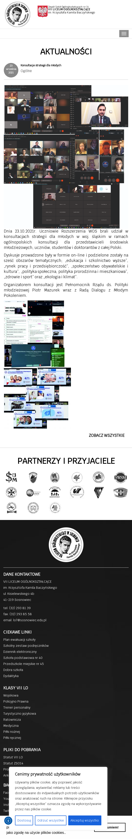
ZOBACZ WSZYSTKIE (107, 435)
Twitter (8, 811)
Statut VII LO (13, 757)
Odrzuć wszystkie (50, 820)
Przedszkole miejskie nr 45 (23, 664)
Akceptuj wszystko (84, 820)
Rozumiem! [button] (110, 827)
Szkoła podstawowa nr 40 (23, 658)
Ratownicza (12, 720)
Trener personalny (16, 707)
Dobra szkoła (13, 670)
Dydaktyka (11, 676)
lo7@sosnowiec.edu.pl (29, 620)
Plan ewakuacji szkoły (19, 640)
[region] (58, 798)
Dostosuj (24, 820)
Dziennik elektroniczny (20, 652)
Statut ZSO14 (13, 763)
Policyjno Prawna (15, 701)
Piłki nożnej (11, 732)
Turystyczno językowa (19, 714)
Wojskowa (10, 695)
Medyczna (11, 726)
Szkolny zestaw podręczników (26, 646)
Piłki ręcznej (12, 738)
